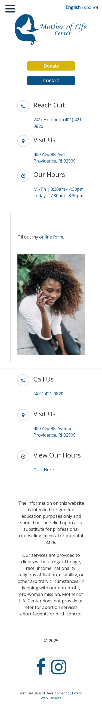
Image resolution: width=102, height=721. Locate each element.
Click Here (43, 470)
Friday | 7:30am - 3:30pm (58, 196)
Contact (51, 81)
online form (51, 237)
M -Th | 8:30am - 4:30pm (58, 189)
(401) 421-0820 (48, 394)
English (73, 7)
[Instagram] (58, 667)
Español (90, 7)
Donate (51, 66)
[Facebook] (41, 667)
